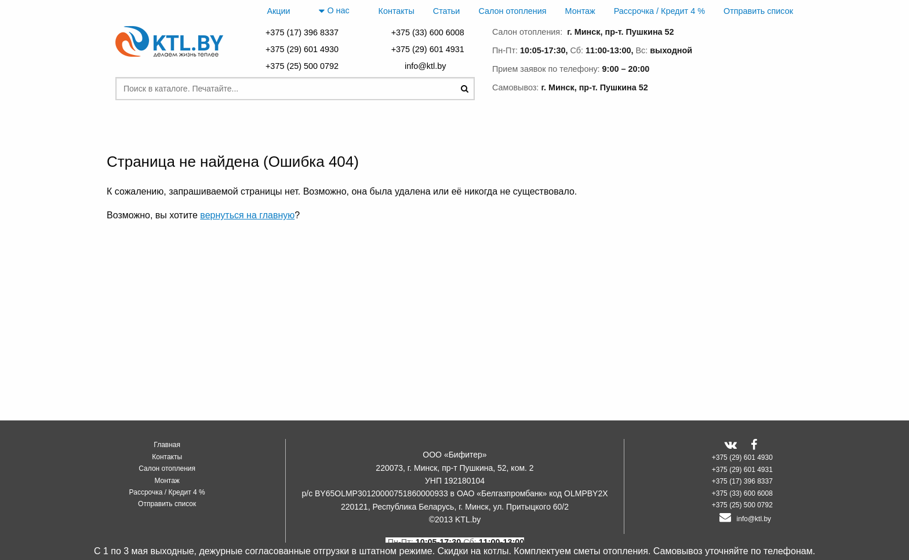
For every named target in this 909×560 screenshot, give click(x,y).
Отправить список (758, 11)
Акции (278, 11)
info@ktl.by (427, 66)
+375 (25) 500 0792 (302, 66)
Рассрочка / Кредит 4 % (659, 11)
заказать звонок (744, 85)
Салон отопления (512, 11)
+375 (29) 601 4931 (427, 49)
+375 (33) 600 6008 (427, 32)
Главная (167, 445)
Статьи (446, 11)
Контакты (396, 11)
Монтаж (580, 11)
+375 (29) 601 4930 (302, 49)
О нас (334, 11)
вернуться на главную (247, 215)
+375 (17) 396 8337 (302, 32)
